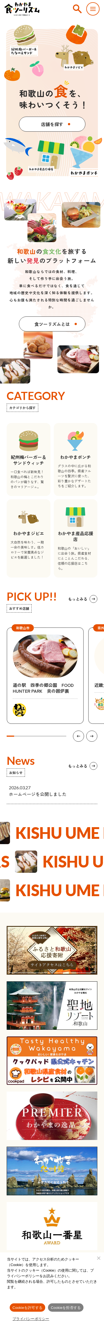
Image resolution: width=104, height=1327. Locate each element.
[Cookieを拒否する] (98, 1258)
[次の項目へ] (91, 736)
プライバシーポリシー (30, 1319)
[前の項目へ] (78, 736)
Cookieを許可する (27, 1308)
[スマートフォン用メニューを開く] (93, 9)
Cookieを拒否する (66, 1308)
